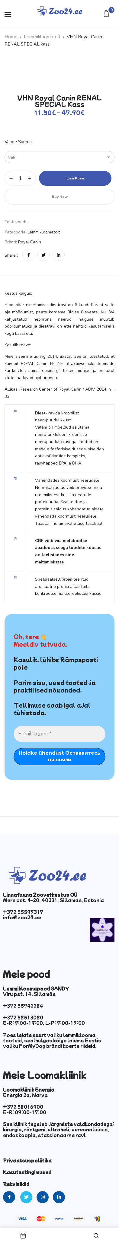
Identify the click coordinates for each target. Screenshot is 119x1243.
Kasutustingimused (27, 1172)
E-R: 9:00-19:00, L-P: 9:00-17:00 (44, 1023)
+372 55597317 (23, 912)
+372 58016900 (23, 1107)
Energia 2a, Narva (25, 1095)
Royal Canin (29, 242)
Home (11, 37)
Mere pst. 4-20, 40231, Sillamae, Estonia (53, 900)
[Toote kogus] (20, 178)
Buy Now (60, 196)
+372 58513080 (23, 1017)
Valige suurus (18, 142)
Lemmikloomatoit (42, 37)
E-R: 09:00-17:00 (24, 1112)
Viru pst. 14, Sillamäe (29, 994)
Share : (11, 255)
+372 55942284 (23, 1006)
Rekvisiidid (16, 1184)
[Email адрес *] (59, 734)
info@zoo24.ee (22, 917)
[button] (107, 14)
